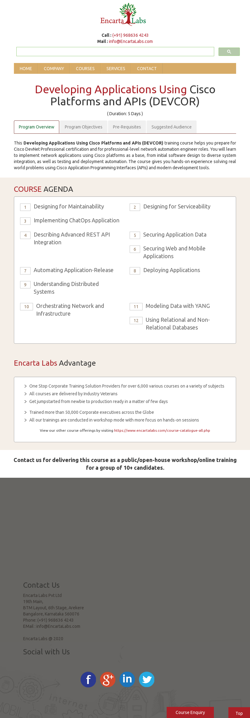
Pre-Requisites (127, 126)
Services (115, 68)
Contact (147, 68)
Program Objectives (83, 126)
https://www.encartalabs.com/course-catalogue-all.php (162, 430)
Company (54, 68)
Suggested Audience (172, 126)
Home (26, 68)
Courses (85, 68)
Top (239, 713)
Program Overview (36, 126)
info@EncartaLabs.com (131, 41)
